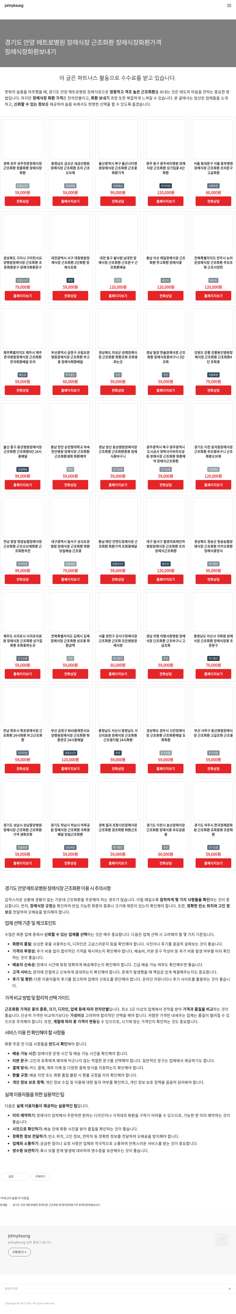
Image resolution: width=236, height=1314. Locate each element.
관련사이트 (11, 1288)
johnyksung (14, 6)
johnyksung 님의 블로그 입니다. (30, 1242)
